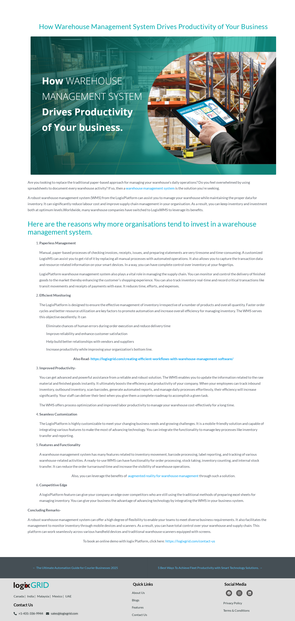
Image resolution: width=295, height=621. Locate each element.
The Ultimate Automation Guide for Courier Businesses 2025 (75, 568)
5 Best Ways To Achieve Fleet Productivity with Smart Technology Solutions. (210, 568)
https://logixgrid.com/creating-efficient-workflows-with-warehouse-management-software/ (162, 359)
